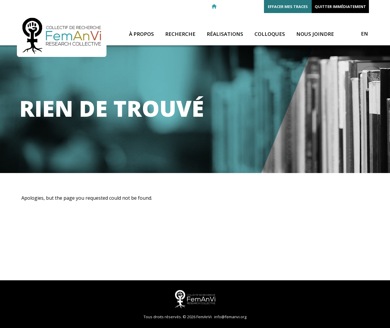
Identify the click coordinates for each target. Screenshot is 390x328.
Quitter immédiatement (340, 6)
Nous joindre (315, 34)
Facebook (235, 6)
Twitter (246, 6)
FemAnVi (62, 36)
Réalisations (225, 34)
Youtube (256, 6)
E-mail (224, 6)
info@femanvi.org (230, 316)
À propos (141, 34)
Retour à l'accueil (214, 6)
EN (364, 34)
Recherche (180, 34)
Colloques (269, 34)
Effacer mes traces (288, 6)
